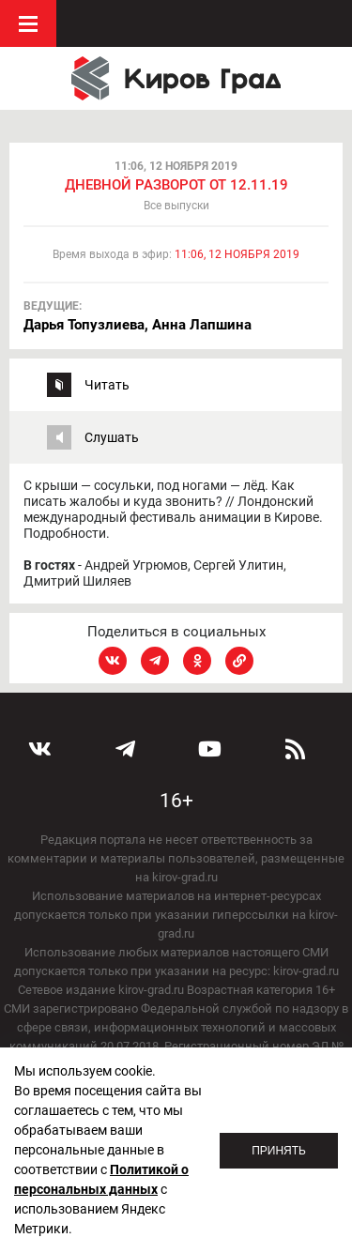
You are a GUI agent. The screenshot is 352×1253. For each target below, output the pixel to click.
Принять (279, 1150)
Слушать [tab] (111, 437)
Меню (28, 23)
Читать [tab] (107, 384)
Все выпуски (176, 205)
